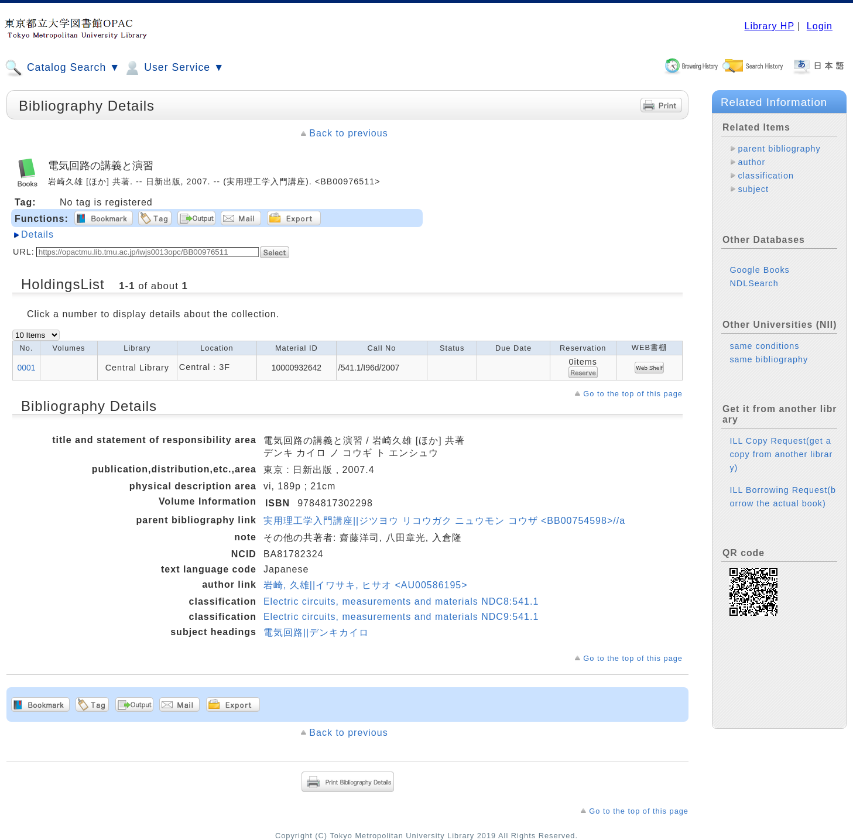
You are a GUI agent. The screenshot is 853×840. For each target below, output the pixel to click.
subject (753, 189)
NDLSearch (753, 274)
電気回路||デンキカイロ (316, 632)
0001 (27, 367)
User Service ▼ (173, 68)
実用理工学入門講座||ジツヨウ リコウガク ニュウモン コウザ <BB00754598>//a (444, 521)
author (751, 162)
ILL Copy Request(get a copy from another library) (781, 445)
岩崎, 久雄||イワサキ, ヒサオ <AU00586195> (365, 585)
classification (766, 175)
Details (37, 234)
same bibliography (768, 350)
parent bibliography (779, 148)
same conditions (764, 336)
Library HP (769, 26)
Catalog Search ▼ (62, 68)
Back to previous (348, 133)
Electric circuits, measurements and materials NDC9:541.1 (401, 617)
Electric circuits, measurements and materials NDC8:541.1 (401, 601)
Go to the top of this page (633, 393)
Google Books (759, 260)
